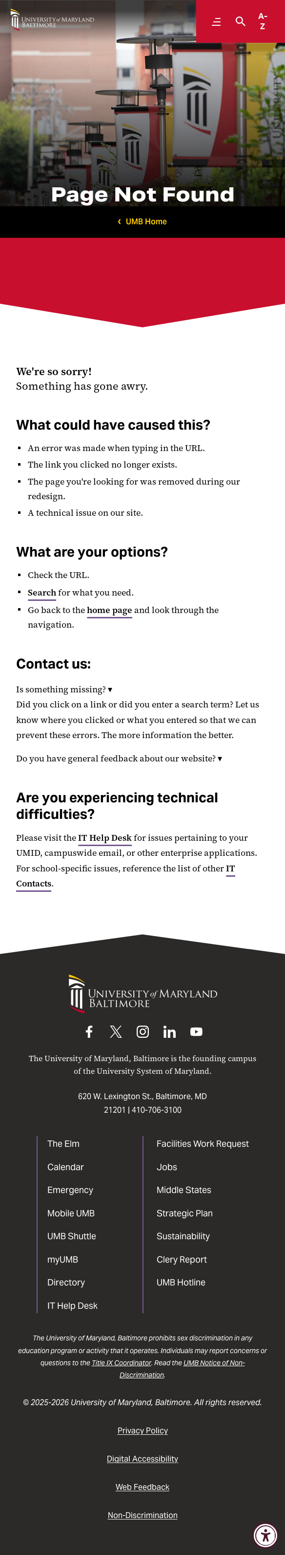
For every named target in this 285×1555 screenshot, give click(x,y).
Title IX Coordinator (121, 1362)
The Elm (63, 1143)
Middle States (184, 1189)
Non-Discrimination (143, 1515)
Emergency (70, 1189)
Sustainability (183, 1236)
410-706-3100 (157, 1110)
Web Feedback (142, 1487)
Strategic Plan (185, 1213)
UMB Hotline (181, 1282)
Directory (66, 1282)
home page (109, 610)
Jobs (167, 1167)
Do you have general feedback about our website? (119, 758)
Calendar (65, 1167)
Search (42, 592)
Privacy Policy (143, 1431)
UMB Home (146, 222)
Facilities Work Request (203, 1143)
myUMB (62, 1259)
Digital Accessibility (142, 1459)
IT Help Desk (105, 838)
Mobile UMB (71, 1213)
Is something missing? (64, 689)
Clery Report (182, 1259)
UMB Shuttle (71, 1236)
